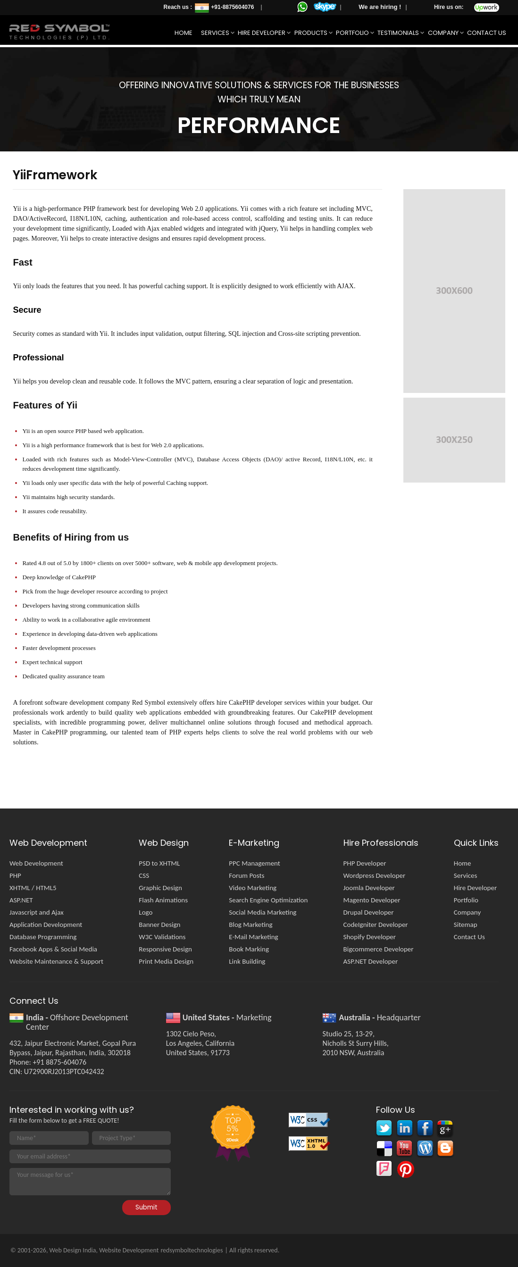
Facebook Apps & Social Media (53, 949)
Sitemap (465, 924)
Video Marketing (252, 888)
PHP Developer (364, 863)
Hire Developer (261, 32)
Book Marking (249, 949)
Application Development (45, 924)
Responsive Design (165, 949)
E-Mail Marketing (253, 937)
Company (443, 32)
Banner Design (159, 924)
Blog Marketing (250, 924)
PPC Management (254, 863)
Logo (145, 912)
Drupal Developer (368, 912)
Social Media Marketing (262, 912)
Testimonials (398, 32)
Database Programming (42, 937)
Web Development (36, 863)
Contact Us (486, 32)
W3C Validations (162, 937)
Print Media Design (166, 961)
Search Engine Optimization (268, 900)
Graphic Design (160, 888)
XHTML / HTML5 (33, 888)
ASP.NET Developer (370, 961)
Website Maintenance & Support (56, 961)
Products (310, 32)
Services (215, 32)
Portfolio (352, 32)
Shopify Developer (369, 937)
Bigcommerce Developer (378, 949)
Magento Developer (372, 900)
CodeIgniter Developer (375, 924)
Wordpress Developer (374, 875)
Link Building (247, 961)
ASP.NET (21, 900)
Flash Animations (163, 900)
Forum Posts (246, 875)
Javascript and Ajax (36, 912)
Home (183, 32)
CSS (144, 875)
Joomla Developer (369, 888)
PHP (15, 875)
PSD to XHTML (159, 863)
